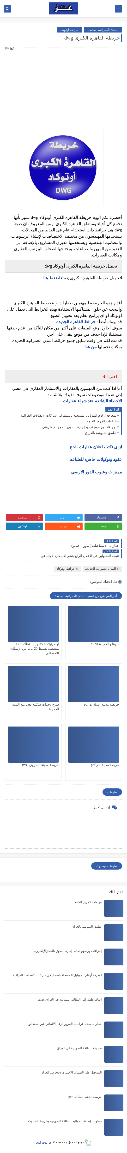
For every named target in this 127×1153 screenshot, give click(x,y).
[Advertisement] (63, 85)
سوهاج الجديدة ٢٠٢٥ (105, 644)
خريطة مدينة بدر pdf (105, 765)
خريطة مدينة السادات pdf (101, 704)
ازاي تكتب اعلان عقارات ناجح (96, 447)
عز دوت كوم (44, 1142)
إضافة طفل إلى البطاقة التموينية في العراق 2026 (70, 999)
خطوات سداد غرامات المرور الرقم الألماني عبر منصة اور (65, 1024)
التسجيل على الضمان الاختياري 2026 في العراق (71, 1072)
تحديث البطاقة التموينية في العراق (79, 1048)
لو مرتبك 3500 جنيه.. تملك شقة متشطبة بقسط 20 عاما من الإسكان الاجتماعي (34, 648)
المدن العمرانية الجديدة (103, 30)
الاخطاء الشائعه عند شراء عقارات (92, 401)
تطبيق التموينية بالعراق (100, 433)
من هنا (91, 346)
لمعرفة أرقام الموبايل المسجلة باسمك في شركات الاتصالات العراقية (68, 415)
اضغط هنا (51, 277)
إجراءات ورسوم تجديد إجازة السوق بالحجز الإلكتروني (79, 427)
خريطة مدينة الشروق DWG (39, 765)
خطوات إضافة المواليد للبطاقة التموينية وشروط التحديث (65, 1121)
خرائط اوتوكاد (69, 30)
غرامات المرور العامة (101, 421)
